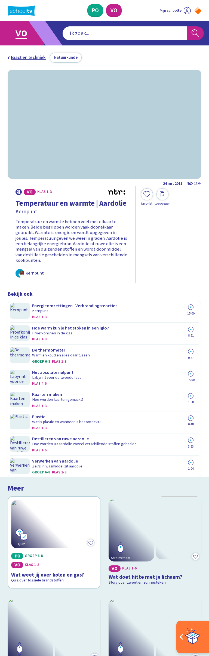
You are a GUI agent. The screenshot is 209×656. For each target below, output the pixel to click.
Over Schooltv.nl (27, 532)
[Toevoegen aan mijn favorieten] (147, 197)
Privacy (16, 540)
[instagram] (22, 606)
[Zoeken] (195, 33)
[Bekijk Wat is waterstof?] (155, 426)
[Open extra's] (192, 637)
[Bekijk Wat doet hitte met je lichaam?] (155, 345)
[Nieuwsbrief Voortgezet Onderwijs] (153, 560)
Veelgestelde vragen (32, 524)
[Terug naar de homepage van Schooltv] (21, 10)
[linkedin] (34, 606)
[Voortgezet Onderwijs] (114, 10)
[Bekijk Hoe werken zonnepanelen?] (54, 426)
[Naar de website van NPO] (198, 10)
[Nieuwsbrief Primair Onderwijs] (153, 543)
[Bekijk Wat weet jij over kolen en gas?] (54, 345)
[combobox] (96, 33)
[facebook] (10, 606)
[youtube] (46, 606)
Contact (17, 516)
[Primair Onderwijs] (95, 10)
